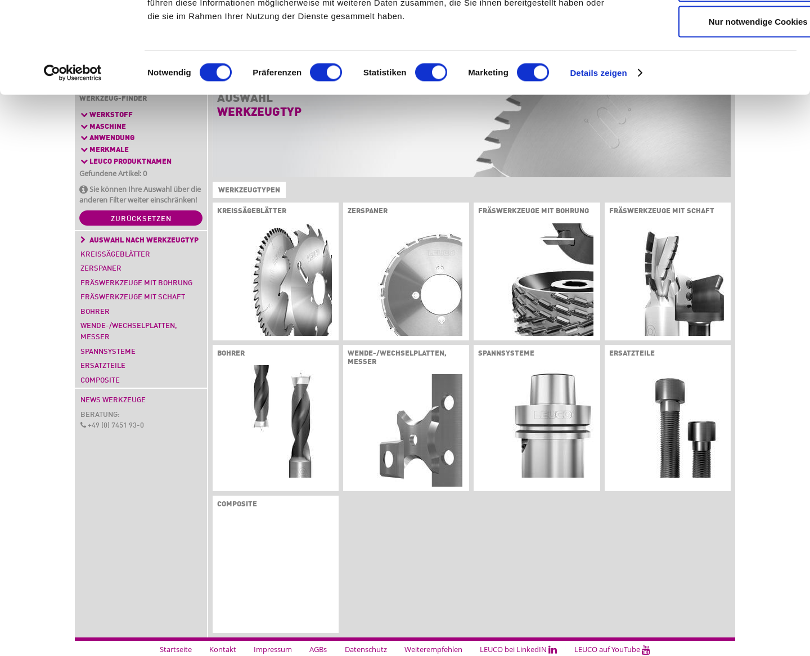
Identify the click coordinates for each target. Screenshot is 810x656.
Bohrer (95, 312)
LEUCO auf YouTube (612, 649)
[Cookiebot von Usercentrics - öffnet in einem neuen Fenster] (73, 151)
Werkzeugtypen (247, 190)
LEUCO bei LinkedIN (518, 649)
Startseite (176, 649)
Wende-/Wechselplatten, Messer (128, 331)
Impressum (273, 649)
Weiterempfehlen (433, 649)
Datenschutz (366, 649)
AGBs (318, 649)
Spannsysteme (108, 352)
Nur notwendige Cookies (716, 100)
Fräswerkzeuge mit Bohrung (136, 283)
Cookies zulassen (716, 29)
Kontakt (222, 649)
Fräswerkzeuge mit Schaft (132, 297)
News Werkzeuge (113, 400)
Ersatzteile (102, 366)
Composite (100, 380)
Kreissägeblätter (115, 254)
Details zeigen (598, 151)
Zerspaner (101, 268)
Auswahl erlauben (716, 65)
